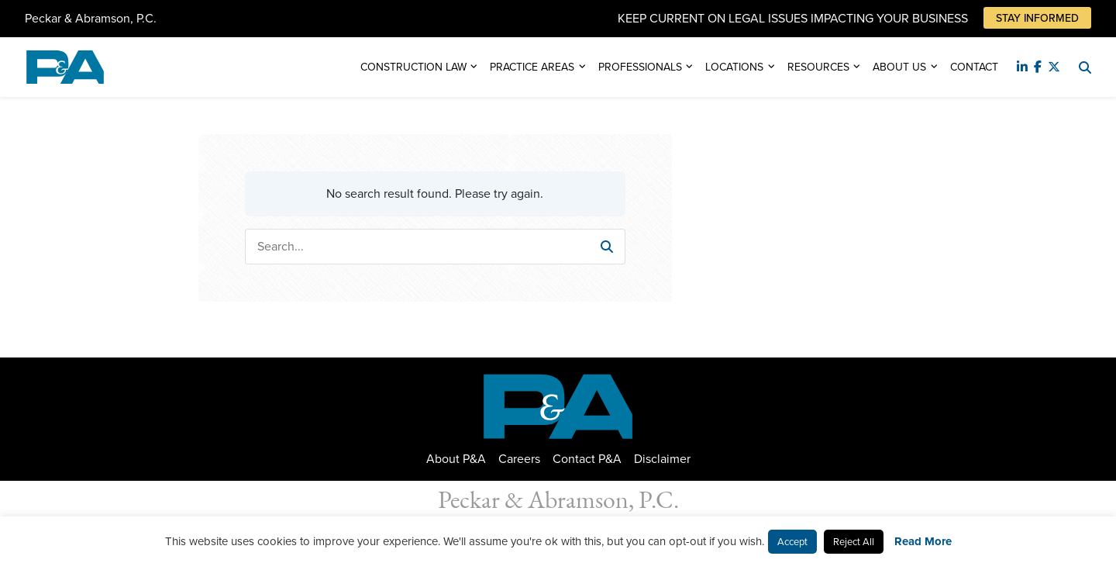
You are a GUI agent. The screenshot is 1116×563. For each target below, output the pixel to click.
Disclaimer (662, 459)
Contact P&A (587, 459)
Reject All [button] (853, 541)
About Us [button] (899, 67)
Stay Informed (1037, 18)
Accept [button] (792, 541)
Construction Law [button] (413, 67)
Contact (974, 67)
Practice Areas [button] (532, 67)
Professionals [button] (640, 67)
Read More (923, 541)
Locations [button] (734, 67)
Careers (519, 459)
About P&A (456, 459)
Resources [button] (818, 67)
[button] (607, 247)
